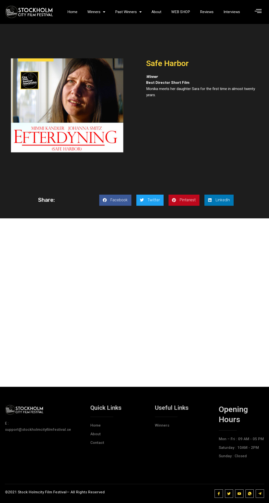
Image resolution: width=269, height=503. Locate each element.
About (156, 12)
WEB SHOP (180, 12)
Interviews (231, 12)
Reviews (207, 12)
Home (72, 12)
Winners (96, 12)
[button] (115, 202)
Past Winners (128, 12)
